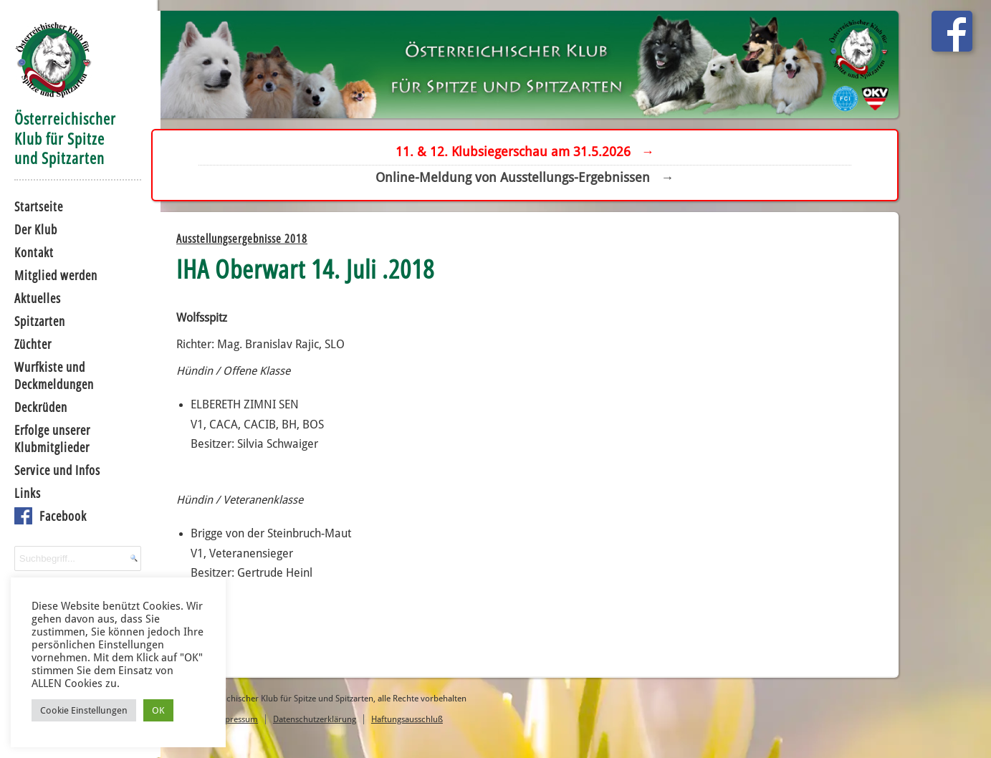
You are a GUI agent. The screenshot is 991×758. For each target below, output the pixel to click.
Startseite (33, 205)
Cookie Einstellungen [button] (84, 709)
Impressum (258, 721)
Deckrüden (35, 405)
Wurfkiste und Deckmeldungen (49, 374)
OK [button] (159, 709)
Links (22, 491)
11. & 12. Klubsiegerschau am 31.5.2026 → (534, 152)
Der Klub (30, 227)
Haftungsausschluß (429, 721)
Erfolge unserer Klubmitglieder (47, 437)
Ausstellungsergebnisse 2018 (264, 243)
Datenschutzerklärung (336, 721)
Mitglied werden (50, 273)
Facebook (58, 514)
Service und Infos (52, 468)
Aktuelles (32, 296)
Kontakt (29, 250)
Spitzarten (34, 319)
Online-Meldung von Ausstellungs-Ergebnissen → (534, 178)
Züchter (28, 342)
